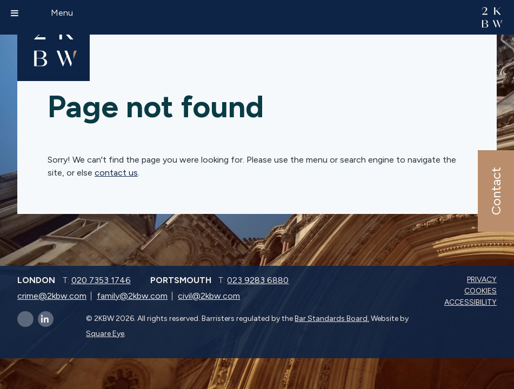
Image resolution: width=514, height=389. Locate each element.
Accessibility (471, 302)
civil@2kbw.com (209, 296)
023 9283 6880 (258, 280)
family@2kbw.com (132, 296)
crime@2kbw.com (51, 296)
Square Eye (105, 333)
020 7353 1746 (101, 280)
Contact (495, 191)
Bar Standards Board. (332, 318)
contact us (116, 172)
